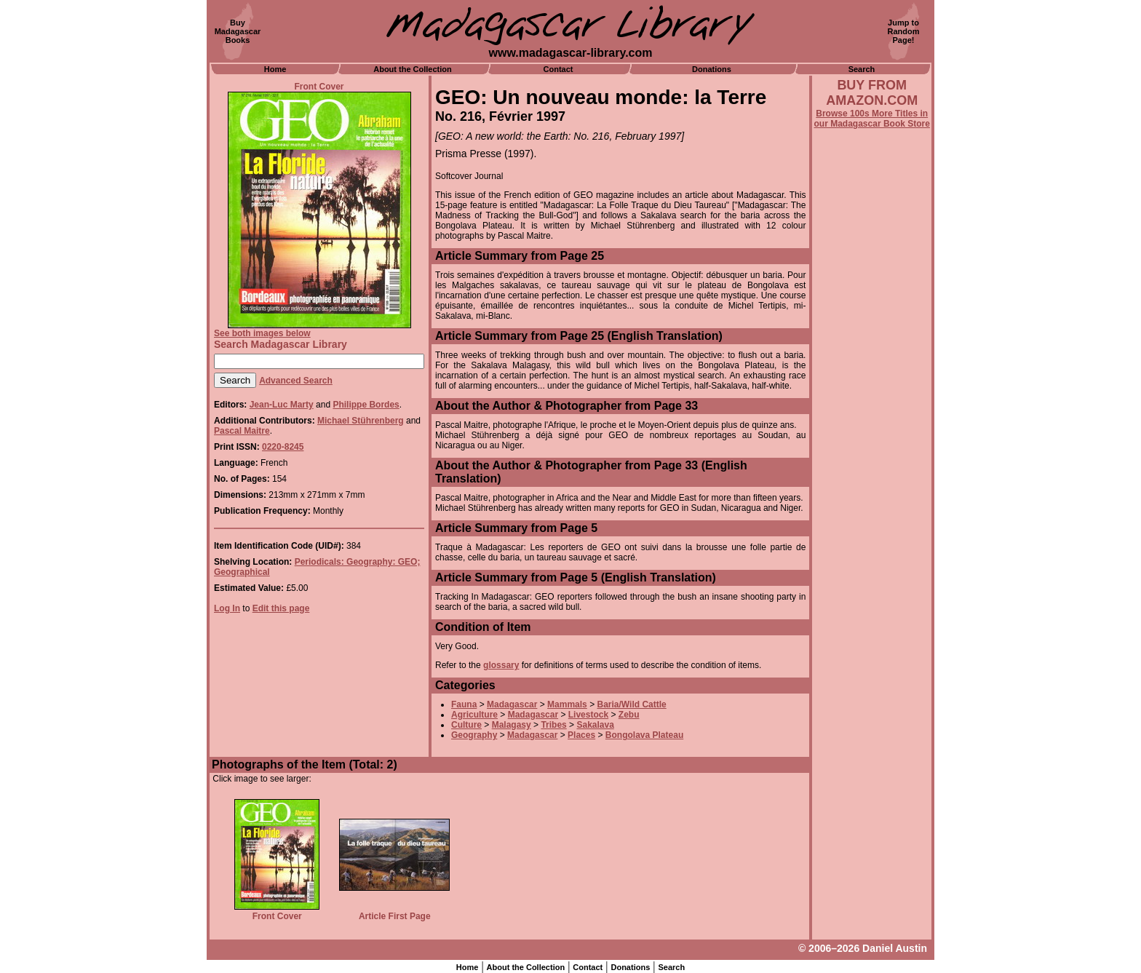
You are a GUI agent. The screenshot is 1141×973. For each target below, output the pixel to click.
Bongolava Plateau (644, 735)
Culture (466, 725)
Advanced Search (296, 381)
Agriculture (474, 715)
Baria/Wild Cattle (631, 704)
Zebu (629, 715)
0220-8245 (282, 447)
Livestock (588, 715)
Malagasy (511, 725)
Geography (474, 735)
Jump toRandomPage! (904, 31)
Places (581, 735)
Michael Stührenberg (360, 421)
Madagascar (512, 704)
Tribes (553, 725)
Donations (711, 69)
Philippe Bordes (366, 405)
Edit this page (281, 608)
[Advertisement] (872, 521)
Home (275, 69)
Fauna (464, 704)
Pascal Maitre (242, 431)
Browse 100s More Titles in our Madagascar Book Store (872, 118)
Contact (558, 69)
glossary (501, 665)
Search (861, 69)
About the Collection (412, 69)
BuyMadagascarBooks (238, 31)
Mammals (567, 704)
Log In (227, 608)
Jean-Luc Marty (282, 405)
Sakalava (594, 725)
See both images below (262, 333)
